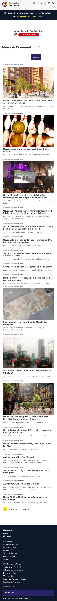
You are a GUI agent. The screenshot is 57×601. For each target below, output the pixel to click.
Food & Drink (13, 13)
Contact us (7, 541)
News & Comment (26, 13)
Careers (6, 559)
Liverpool (7, 536)
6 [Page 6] (18, 509)
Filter (38, 47)
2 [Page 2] (9, 509)
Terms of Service (10, 553)
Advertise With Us (10, 544)
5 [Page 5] (16, 509)
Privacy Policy (8, 550)
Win (29, 16)
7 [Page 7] (20, 509)
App (34, 16)
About (40, 16)
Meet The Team (9, 556)
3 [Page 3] (11, 509)
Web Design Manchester (11, 598)
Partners (23, 16)
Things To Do (46, 13)
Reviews (37, 13)
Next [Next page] (26, 509)
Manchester (8, 530)
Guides (16, 16)
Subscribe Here (9, 547)
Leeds (5, 533)
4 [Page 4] (13, 509)
